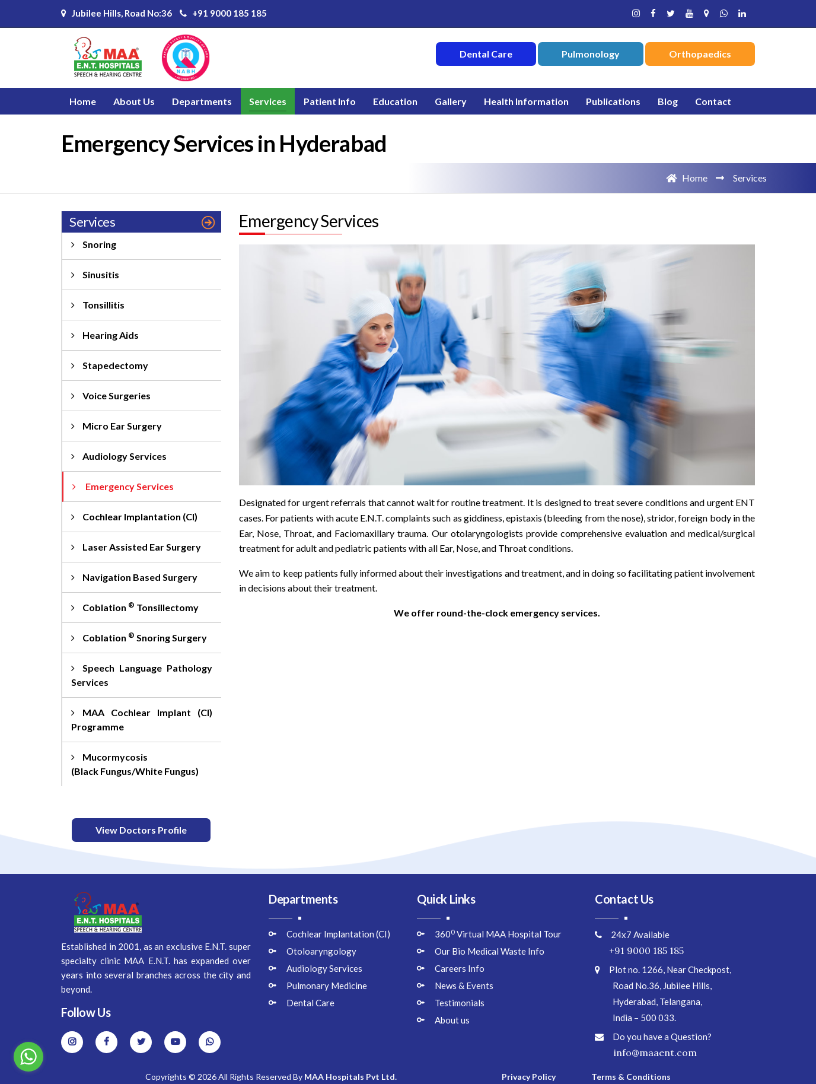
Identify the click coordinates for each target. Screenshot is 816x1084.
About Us (134, 101)
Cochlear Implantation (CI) (134, 516)
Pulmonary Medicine (326, 985)
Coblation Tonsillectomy (135, 606)
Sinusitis (95, 274)
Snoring (93, 244)
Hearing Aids (105, 335)
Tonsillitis (98, 304)
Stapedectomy (109, 365)
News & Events (464, 985)
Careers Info (460, 968)
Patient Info (330, 101)
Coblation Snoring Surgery (139, 637)
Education (395, 101)
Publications (613, 101)
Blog (668, 101)
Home (82, 101)
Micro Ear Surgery (116, 425)
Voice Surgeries (111, 395)
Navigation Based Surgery (134, 577)
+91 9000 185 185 (223, 13)
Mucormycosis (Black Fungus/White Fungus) (135, 764)
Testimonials (460, 1002)
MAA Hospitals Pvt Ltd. (350, 1077)
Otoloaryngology (321, 951)
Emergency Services (123, 486)
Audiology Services (119, 456)
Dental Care (310, 1002)
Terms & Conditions (631, 1077)
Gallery (451, 101)
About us (452, 1020)
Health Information (526, 101)
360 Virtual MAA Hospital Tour (498, 934)
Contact (713, 101)
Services (267, 101)
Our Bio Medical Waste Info (489, 951)
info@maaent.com (646, 1052)
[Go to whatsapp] (28, 1057)
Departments (202, 101)
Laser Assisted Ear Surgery (136, 546)
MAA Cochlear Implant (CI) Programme (141, 719)
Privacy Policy (529, 1077)
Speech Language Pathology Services (141, 675)
